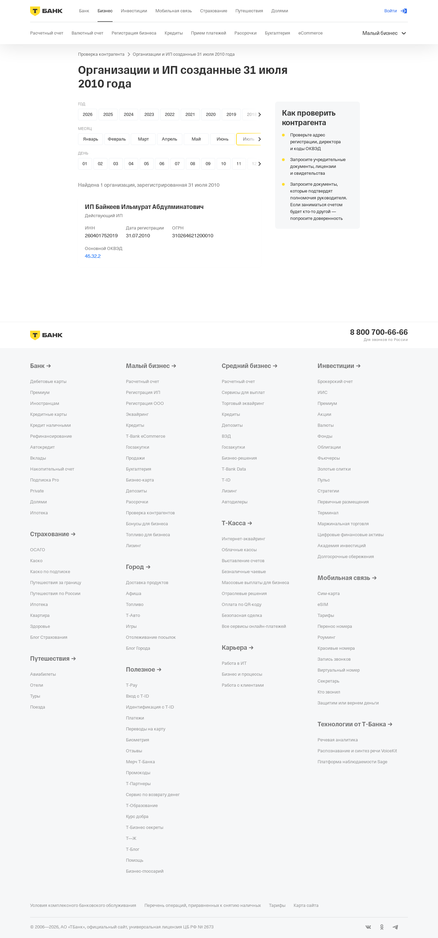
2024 (128, 114)
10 (223, 163)
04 (131, 163)
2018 (252, 114)
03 (115, 163)
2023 (149, 114)
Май (196, 139)
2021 (190, 114)
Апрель (169, 139)
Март (143, 139)
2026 (87, 114)
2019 (231, 114)
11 (238, 163)
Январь (90, 139)
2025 (108, 114)
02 (100, 163)
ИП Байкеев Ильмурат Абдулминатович (144, 207)
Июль (249, 139)
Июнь (223, 139)
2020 (211, 114)
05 (146, 163)
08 (192, 163)
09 (208, 163)
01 (84, 163)
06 (161, 163)
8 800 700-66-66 (379, 332)
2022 (170, 114)
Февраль (117, 139)
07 (177, 163)
